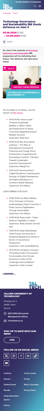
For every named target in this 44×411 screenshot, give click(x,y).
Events (15, 13)
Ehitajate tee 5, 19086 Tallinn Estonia (10, 304)
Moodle (7, 390)
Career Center (30, 373)
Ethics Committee (31, 385)
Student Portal (10, 385)
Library (7, 405)
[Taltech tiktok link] (35, 355)
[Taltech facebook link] (21, 355)
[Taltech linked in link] (28, 355)
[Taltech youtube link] (6, 363)
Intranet (7, 379)
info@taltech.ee (15, 321)
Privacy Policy (30, 390)
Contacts (7, 373)
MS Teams (18, 113)
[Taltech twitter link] (6, 355)
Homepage (7, 13)
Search (35, 6)
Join (11, 340)
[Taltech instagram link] (13, 355)
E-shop (27, 379)
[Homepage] (7, 7)
